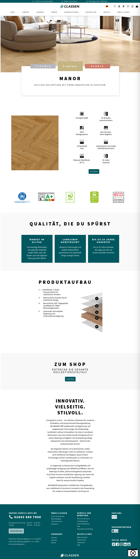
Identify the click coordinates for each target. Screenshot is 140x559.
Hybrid (53, 543)
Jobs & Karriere (56, 521)
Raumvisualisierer (83, 519)
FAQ (78, 526)
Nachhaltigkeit (56, 519)
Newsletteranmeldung (85, 529)
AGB (78, 545)
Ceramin (54, 538)
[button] (133, 553)
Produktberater (82, 521)
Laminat (54, 540)
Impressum (81, 542)
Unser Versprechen (57, 516)
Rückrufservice (16, 531)
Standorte (54, 524)
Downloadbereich (83, 524)
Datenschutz (81, 540)
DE (108, 7)
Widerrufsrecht (82, 537)
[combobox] (108, 6)
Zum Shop (94, 171)
